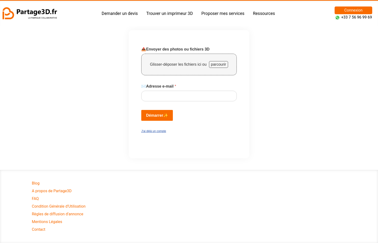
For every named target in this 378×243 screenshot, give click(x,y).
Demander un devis (120, 13)
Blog (36, 183)
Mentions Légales (47, 221)
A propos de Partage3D (52, 191)
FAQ (35, 198)
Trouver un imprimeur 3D (169, 13)
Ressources (264, 13)
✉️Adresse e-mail (158, 86)
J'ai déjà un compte (153, 131)
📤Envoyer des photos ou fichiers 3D (175, 49)
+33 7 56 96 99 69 (356, 17)
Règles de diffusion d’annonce (57, 214)
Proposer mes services (222, 13)
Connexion (353, 10)
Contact (38, 229)
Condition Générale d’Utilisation (59, 206)
